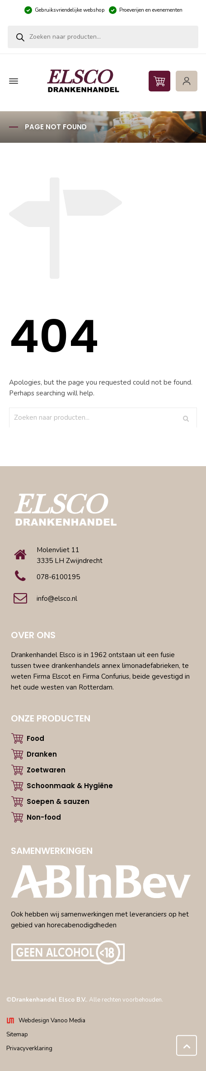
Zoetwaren (46, 770)
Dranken (42, 754)
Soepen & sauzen (58, 801)
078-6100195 (58, 576)
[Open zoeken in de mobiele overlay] (103, 37)
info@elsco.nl (57, 598)
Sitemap (17, 1034)
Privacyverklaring (29, 1048)
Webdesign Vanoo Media (52, 1021)
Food (35, 738)
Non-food (44, 817)
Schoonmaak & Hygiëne (70, 785)
